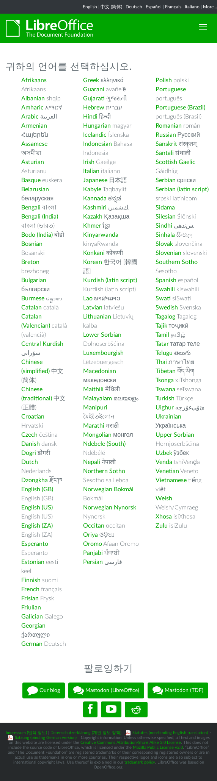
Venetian (167, 471)
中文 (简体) (111, 7)
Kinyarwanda (100, 235)
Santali (165, 153)
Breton (30, 262)
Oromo (92, 544)
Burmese (32, 298)
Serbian (166, 180)
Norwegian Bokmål (108, 489)
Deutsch (134, 7)
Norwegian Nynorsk (109, 508)
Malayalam (97, 398)
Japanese (95, 180)
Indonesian (97, 144)
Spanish (166, 280)
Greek (91, 80)
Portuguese (171, 89)
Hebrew (93, 108)
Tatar (162, 344)
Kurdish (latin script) (110, 280)
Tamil (162, 335)
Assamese (34, 144)
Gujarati (94, 98)
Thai (161, 362)
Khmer (92, 226)
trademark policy (139, 762)
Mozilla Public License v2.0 (158, 747)
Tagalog (165, 317)
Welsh (164, 498)
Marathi (93, 426)
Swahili (166, 289)
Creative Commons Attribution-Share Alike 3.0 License (130, 742)
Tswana (165, 389)
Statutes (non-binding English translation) (170, 733)
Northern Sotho (104, 471)
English (90, 7)
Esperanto (34, 544)
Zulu (162, 526)
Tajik (161, 326)
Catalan (31, 308)
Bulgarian (33, 280)
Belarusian (35, 189)
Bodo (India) (37, 235)
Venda (164, 462)
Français (173, 7)
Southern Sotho (177, 262)
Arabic (30, 117)
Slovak (164, 244)
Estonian (32, 562)
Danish (30, 444)
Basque (31, 180)
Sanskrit (166, 144)
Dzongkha (34, 480)
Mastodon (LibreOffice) (106, 690)
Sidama (165, 208)
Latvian (92, 308)
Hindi (90, 117)
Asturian (32, 162)
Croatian (32, 417)
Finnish (31, 580)
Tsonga (165, 380)
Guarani (93, 89)
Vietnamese (171, 480)
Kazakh (92, 217)
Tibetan (166, 371)
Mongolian (97, 435)
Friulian (31, 607)
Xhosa (164, 517)
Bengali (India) (39, 217)
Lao (88, 298)
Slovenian (168, 253)
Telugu (164, 353)
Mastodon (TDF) (178, 690)
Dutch (29, 462)
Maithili (93, 389)
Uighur (165, 408)
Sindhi (164, 226)
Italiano (192, 7)
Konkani (94, 253)
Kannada (95, 198)
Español (154, 7)
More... (210, 7)
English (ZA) (37, 526)
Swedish (167, 308)
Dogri (28, 453)
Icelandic (95, 135)
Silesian (166, 217)
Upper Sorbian (175, 435)
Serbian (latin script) (182, 189)
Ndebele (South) (104, 444)
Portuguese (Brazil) (180, 108)
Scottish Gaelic (175, 162)
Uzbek (164, 453)
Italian (91, 171)
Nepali (91, 462)
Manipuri (95, 408)
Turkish (165, 398)
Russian (166, 135)
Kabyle (92, 189)
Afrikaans (34, 80)
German (31, 644)
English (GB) (37, 489)
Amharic (32, 108)
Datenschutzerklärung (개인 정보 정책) (85, 733)
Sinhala (165, 235)
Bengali (31, 208)
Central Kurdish (42, 344)
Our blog (43, 690)
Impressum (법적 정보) (26, 733)
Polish (164, 80)
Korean (92, 262)
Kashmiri (95, 208)
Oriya (90, 535)
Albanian (33, 98)
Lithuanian (97, 317)
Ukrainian (168, 417)
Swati (163, 298)
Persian (93, 562)
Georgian (33, 626)
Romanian (169, 126)
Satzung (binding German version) (46, 738)
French (30, 589)
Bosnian (31, 244)
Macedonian (99, 371)
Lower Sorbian (102, 335)
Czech (29, 435)
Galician (32, 617)
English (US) (37, 508)
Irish (88, 162)
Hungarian (97, 126)
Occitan (93, 526)
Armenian (34, 126)
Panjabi (93, 553)
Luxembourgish (103, 353)
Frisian (30, 598)
